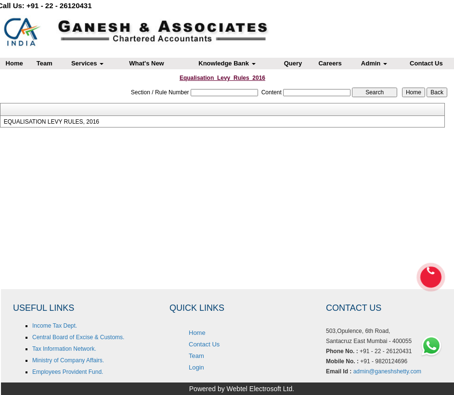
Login (196, 367)
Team (44, 63)
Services (87, 63)
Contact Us (204, 344)
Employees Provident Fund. (67, 372)
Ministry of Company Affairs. (68, 360)
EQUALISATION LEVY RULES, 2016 (51, 121)
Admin (374, 63)
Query (293, 63)
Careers (329, 63)
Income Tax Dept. (54, 325)
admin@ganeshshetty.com (387, 371)
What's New (146, 63)
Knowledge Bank (226, 63)
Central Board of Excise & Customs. (78, 337)
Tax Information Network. (64, 348)
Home (197, 332)
